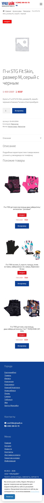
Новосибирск (10, 390)
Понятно (9, 497)
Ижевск (7, 378)
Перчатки (26, 11)
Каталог (7, 446)
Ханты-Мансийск (11, 405)
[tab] (22, 138)
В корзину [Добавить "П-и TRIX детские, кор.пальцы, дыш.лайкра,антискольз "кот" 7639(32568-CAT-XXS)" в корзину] (22, 346)
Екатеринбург (10, 372)
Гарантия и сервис (12, 458)
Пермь (7, 393)
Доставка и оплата (12, 455)
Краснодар (9, 381)
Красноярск (9, 384)
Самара (7, 396)
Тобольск (8, 399)
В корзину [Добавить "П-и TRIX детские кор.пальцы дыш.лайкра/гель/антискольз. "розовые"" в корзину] (22, 226)
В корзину (19, 110)
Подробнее (35, 491)
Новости (8, 449)
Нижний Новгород (12, 387)
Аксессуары (17, 11)
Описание (7, 138)
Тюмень (7, 375)
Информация (9, 461)
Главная (8, 11)
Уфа (6, 402)
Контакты (8, 452)
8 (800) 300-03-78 (22, 2)
